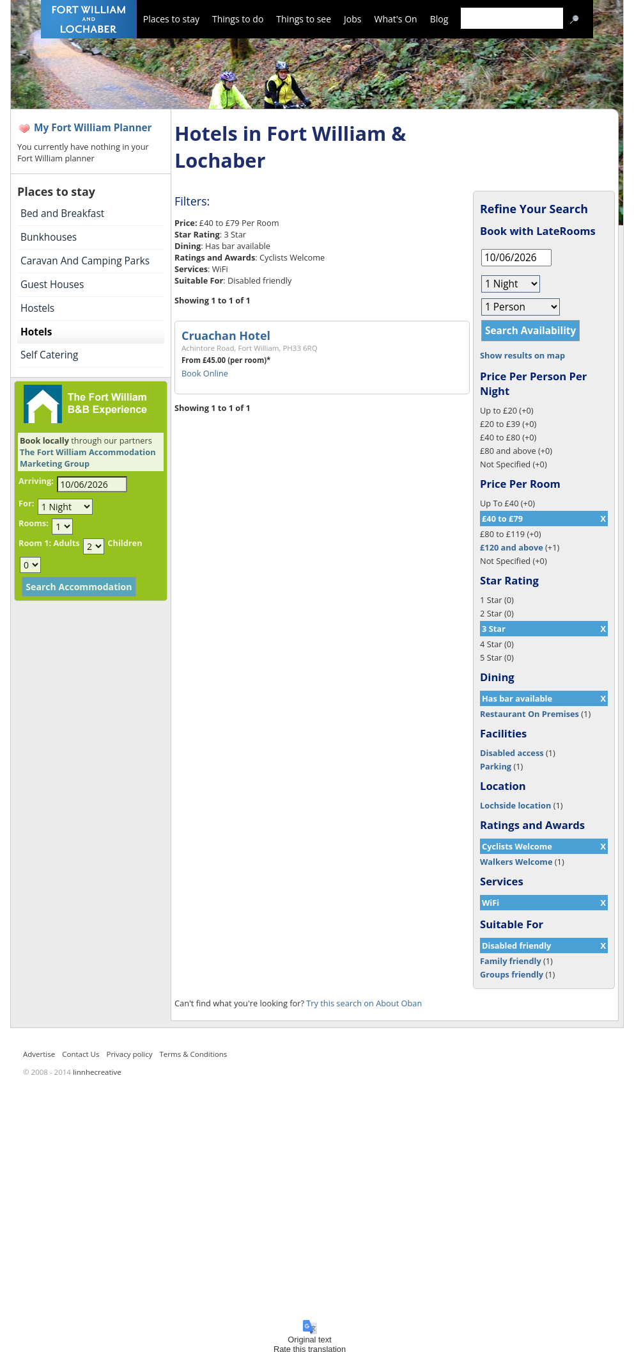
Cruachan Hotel (226, 335)
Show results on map (522, 355)
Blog (439, 19)
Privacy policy (129, 1054)
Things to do (237, 19)
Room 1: (35, 543)
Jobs (352, 19)
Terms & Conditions (194, 1054)
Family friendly (510, 961)
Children (124, 543)
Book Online (205, 373)
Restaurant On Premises (529, 714)
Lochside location (515, 805)
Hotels (36, 332)
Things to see (303, 19)
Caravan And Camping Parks (85, 261)
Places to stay (171, 19)
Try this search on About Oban (364, 1003)
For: (26, 503)
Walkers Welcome (516, 861)
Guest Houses (52, 284)
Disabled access (512, 753)
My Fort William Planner (93, 127)
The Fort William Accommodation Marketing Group (88, 457)
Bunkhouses (48, 237)
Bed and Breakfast (62, 213)
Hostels (37, 308)
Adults (66, 543)
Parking (495, 766)
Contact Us (80, 1054)
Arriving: (36, 481)
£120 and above (511, 547)
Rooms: (34, 523)
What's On (396, 19)
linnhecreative (97, 1072)
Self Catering (49, 355)
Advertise (39, 1054)
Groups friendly (511, 974)
